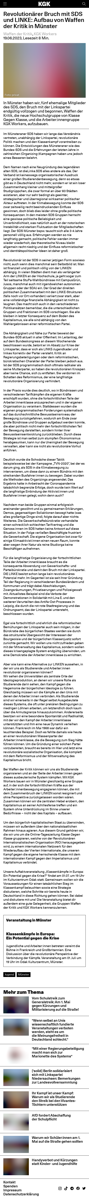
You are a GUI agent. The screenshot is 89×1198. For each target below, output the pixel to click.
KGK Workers (45, 34)
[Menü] (5, 4)
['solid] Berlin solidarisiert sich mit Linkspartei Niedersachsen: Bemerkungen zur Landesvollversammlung (56, 1076)
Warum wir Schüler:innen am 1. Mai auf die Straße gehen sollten (57, 1139)
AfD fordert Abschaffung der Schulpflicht (51, 1117)
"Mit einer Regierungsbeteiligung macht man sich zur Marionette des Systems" (58, 1052)
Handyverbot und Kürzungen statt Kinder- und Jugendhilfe (55, 1162)
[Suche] (84, 4)
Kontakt (9, 1182)
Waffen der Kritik (17, 34)
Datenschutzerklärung (21, 1194)
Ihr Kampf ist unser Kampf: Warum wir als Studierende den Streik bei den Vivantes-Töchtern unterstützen (54, 1099)
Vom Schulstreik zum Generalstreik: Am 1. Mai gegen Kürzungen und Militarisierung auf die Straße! (55, 1004)
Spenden (10, 1186)
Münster (23, 974)
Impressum (12, 1190)
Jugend (9, 974)
